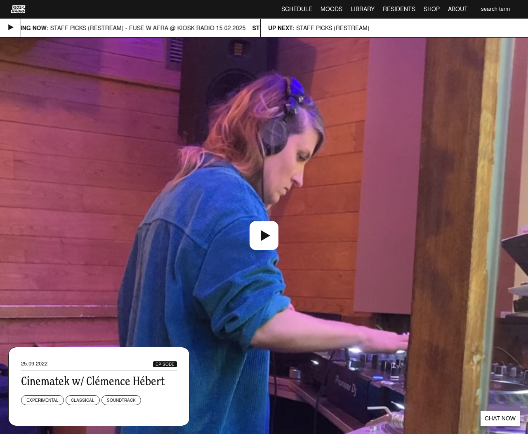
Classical (82, 400)
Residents (399, 9)
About (458, 9)
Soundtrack (121, 400)
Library (363, 9)
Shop (432, 9)
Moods (331, 9)
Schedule (296, 9)
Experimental (42, 400)
